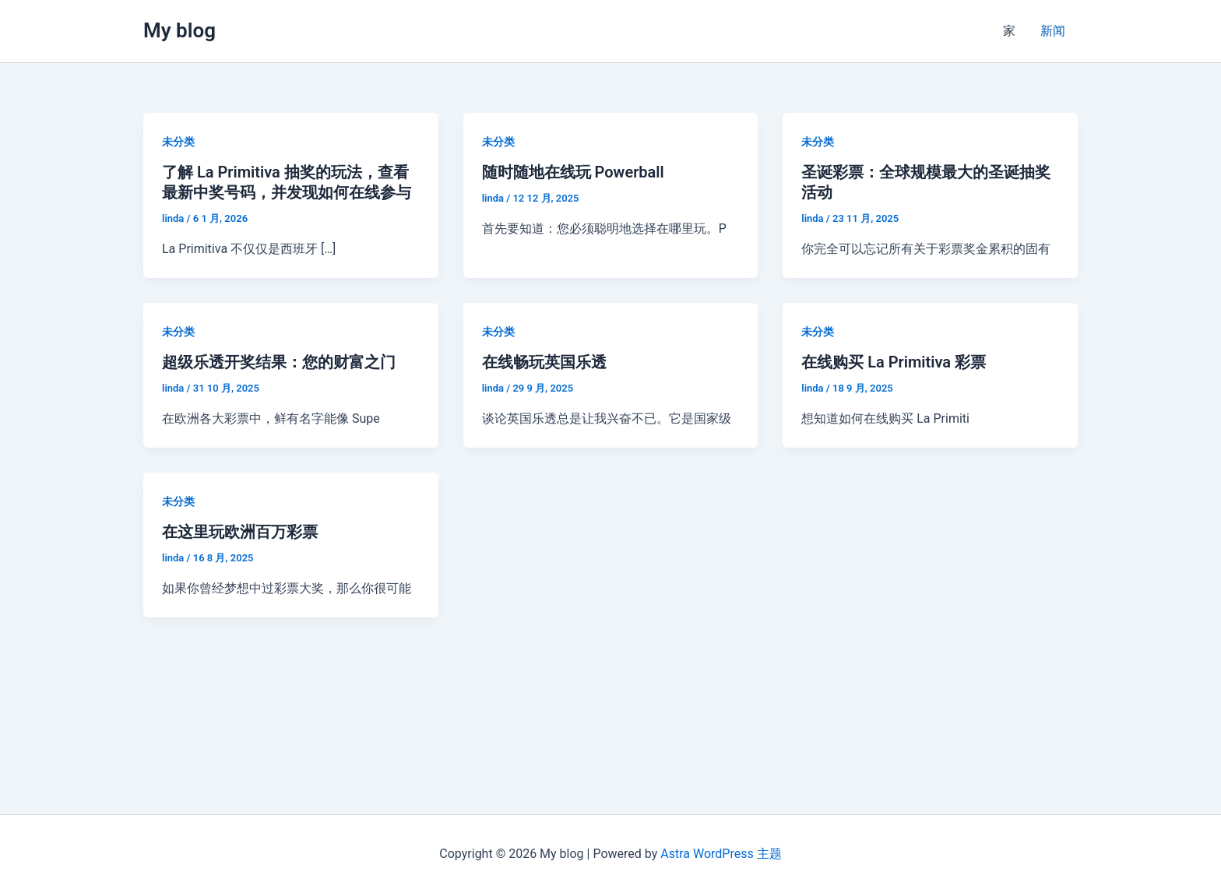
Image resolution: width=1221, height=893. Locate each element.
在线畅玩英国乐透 (544, 362)
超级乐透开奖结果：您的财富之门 (279, 362)
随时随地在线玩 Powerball (573, 172)
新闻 (1052, 30)
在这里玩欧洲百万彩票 (240, 531)
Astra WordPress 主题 (720, 853)
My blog (179, 30)
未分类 (178, 141)
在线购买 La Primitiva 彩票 (893, 362)
